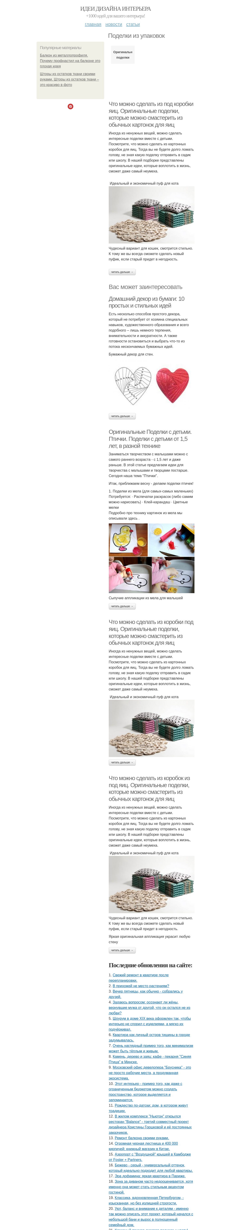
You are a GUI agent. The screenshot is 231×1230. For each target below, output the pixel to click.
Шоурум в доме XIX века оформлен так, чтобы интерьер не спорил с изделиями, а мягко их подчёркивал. (150, 1024)
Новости (113, 24)
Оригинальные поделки (122, 54)
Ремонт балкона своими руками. (142, 1138)
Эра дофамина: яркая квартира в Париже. (150, 1176)
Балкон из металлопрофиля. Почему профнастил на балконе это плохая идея (70, 60)
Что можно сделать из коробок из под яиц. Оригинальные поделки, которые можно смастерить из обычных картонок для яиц (149, 788)
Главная (93, 24)
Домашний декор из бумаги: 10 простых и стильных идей (146, 302)
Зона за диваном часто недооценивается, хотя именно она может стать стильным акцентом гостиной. (151, 1187)
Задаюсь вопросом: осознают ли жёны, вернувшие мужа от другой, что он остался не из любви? (149, 1007)
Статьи (133, 24)
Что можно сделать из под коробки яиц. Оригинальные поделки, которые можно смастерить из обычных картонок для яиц (151, 114)
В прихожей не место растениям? (141, 986)
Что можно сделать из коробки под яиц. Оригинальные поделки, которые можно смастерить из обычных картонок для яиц (151, 632)
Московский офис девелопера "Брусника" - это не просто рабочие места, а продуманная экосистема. (150, 1072)
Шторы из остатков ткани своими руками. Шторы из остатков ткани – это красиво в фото (69, 79)
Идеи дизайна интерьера (115, 8)
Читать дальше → (122, 272)
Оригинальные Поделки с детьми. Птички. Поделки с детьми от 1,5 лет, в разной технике (150, 438)
